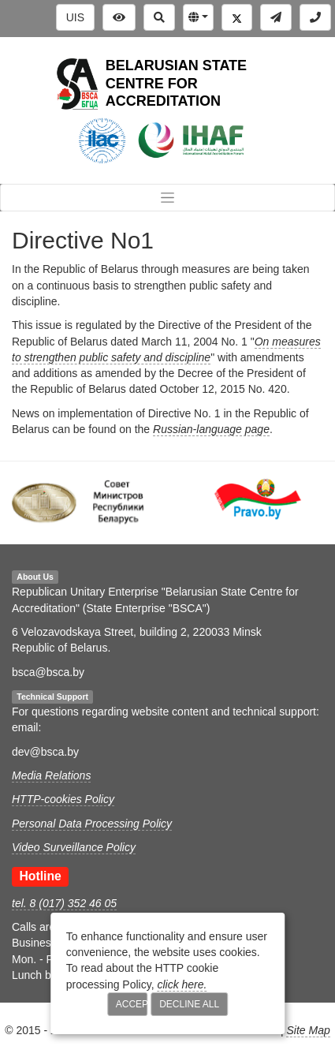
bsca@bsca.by (48, 672)
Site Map (307, 1030)
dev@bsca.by (45, 751)
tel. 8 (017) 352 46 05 (64, 903)
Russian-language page (211, 429)
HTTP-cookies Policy (63, 799)
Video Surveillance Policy (74, 847)
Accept (132, 1004)
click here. (182, 984)
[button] (198, 17)
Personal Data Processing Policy (92, 823)
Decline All (189, 1004)
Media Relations (51, 775)
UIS (75, 17)
